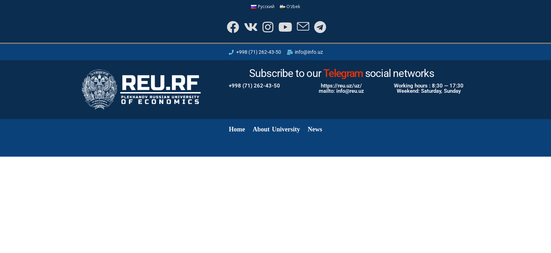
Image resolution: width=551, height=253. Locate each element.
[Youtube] (284, 27)
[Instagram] (267, 27)
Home (237, 129)
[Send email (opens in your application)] (302, 27)
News (315, 129)
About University (276, 129)
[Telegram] (319, 27)
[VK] (250, 27)
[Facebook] (232, 27)
